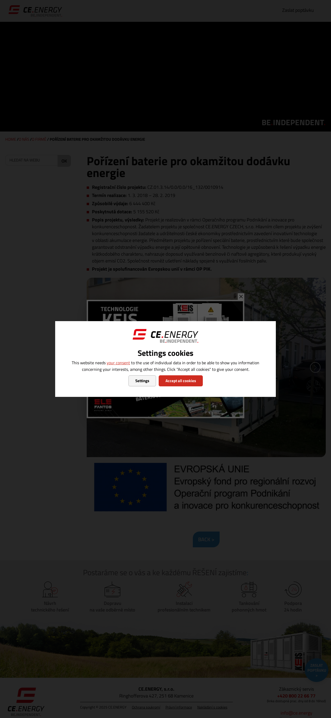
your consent (118, 363)
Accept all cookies (181, 381)
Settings (142, 381)
